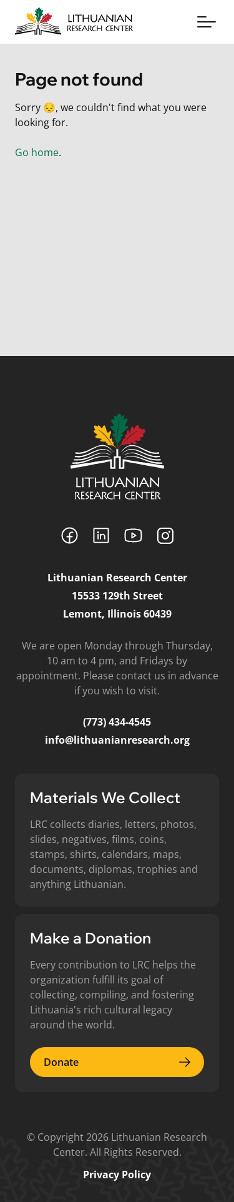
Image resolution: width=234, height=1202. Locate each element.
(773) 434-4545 (117, 722)
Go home (37, 152)
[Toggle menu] (206, 21)
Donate (117, 1062)
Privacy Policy (117, 1174)
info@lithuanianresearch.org (117, 740)
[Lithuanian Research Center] (117, 456)
